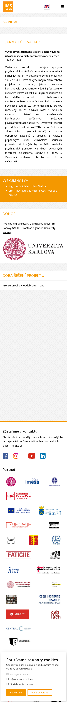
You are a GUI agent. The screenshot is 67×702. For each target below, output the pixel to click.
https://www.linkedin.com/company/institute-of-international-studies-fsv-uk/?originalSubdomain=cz (43, 456)
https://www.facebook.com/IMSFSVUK (5, 456)
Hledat (55, 7)
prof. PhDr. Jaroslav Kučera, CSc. (27, 190)
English (46, 7)
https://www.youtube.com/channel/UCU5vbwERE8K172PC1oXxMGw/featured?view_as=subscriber (31, 456)
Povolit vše (16, 692)
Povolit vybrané (39, 692)
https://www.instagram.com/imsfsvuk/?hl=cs (15, 456)
